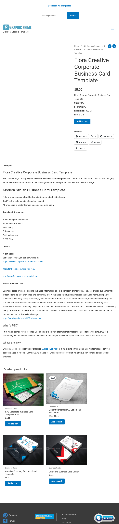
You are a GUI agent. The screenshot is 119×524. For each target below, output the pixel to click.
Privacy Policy (68, 474)
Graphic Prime (69, 450)
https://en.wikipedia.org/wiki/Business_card (23, 318)
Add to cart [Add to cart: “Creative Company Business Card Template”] (72, 416)
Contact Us (67, 470)
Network (91, 512)
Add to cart (82, 121)
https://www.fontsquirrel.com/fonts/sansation (24, 261)
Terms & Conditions (71, 478)
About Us (66, 458)
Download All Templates (59, 5)
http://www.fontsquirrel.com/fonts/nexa (22, 276)
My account (67, 466)
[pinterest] (10, 451)
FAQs (64, 462)
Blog (64, 454)
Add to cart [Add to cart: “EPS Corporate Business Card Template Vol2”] (14, 417)
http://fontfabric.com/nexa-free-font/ (20, 269)
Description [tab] (8, 165)
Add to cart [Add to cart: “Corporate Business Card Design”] (101, 413)
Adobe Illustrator (50, 349)
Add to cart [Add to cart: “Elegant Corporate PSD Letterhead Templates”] (43, 416)
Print (83, 45)
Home (76, 45)
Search (74, 15)
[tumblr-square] (9, 456)
